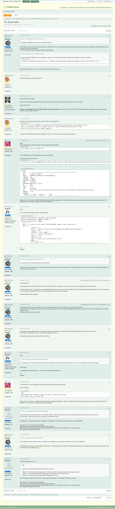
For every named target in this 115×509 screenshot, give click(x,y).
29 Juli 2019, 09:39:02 (24, 352)
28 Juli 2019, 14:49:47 (24, 255)
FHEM (81, 7)
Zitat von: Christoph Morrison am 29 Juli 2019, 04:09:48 (35, 359)
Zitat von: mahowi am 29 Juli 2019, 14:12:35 (32, 438)
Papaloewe (9, 75)
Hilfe (90, 507)
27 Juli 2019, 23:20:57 (24, 140)
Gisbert (8, 96)
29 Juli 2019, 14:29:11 (24, 434)
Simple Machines (13, 507)
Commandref (89, 7)
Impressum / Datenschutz (69, 7)
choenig (9, 206)
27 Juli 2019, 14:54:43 (24, 95)
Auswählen (26, 59)
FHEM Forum (13, 7)
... (24, 30)
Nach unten (7, 30)
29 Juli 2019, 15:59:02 (24, 458)
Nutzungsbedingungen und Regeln (99, 507)
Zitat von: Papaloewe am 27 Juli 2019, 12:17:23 (33, 39)
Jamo (8, 140)
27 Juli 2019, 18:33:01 (24, 118)
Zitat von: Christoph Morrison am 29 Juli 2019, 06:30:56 (35, 411)
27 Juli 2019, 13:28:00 (24, 75)
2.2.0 (33, 289)
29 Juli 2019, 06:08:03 (26, 304)
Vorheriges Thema (96, 26)
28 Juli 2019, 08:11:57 (24, 206)
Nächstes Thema (106, 26)
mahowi (9, 408)
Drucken (108, 30)
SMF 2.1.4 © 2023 (6, 507)
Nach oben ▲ (110, 507)
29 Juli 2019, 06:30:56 (24, 328)
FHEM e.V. (108, 7)
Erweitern (31, 168)
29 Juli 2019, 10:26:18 (24, 381)
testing (77, 286)
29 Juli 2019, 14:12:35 (24, 407)
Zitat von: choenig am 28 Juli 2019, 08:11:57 (32, 259)
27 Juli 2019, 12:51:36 (24, 35)
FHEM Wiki (99, 7)
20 (25, 30)
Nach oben (7, 490)
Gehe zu (89, 497)
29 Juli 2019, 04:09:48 (24, 280)
